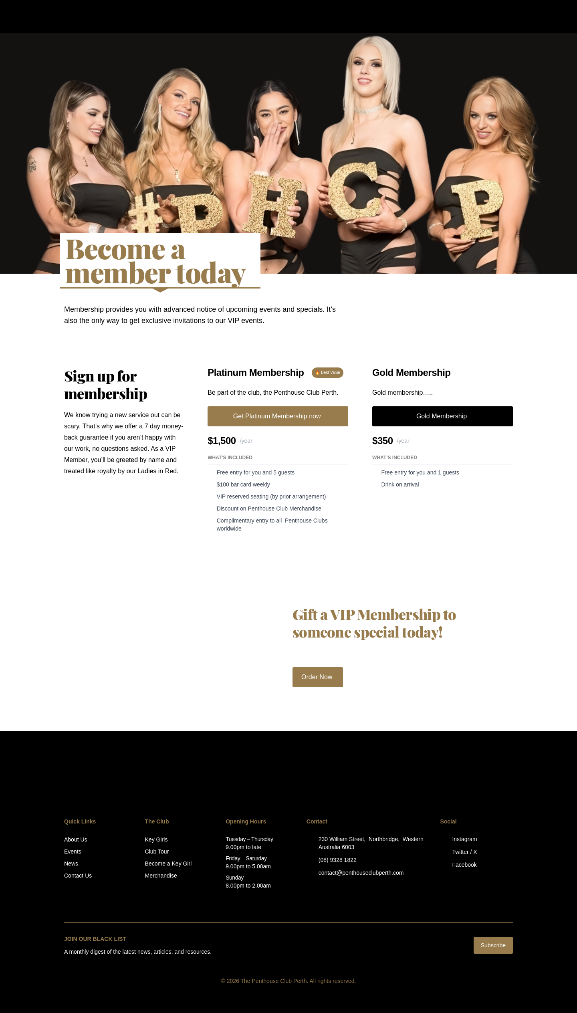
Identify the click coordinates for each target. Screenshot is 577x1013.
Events (72, 851)
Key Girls (156, 839)
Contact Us (78, 875)
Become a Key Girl (168, 863)
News (71, 863)
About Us (75, 839)
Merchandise (161, 875)
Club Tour (157, 851)
